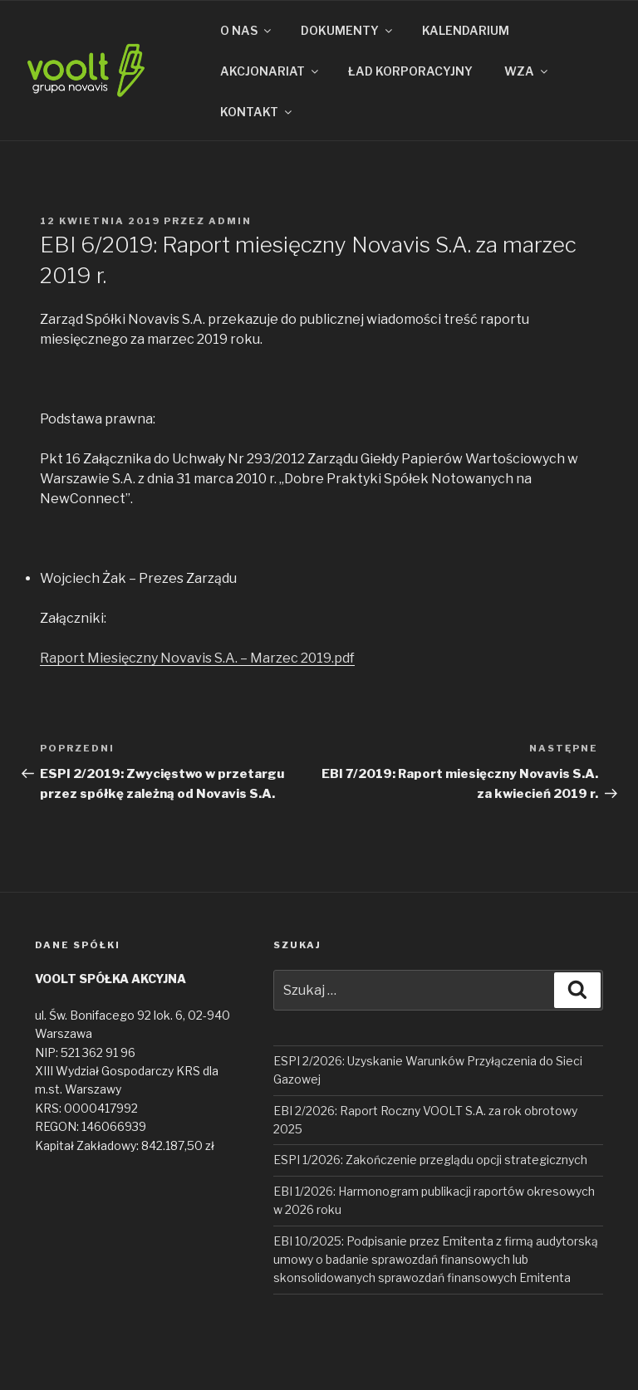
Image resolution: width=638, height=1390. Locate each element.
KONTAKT (257, 112)
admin (230, 221)
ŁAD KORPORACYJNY (410, 71)
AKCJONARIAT (270, 71)
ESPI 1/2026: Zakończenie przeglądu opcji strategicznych (430, 1160)
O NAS (246, 30)
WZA (527, 71)
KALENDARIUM (465, 30)
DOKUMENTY (348, 30)
